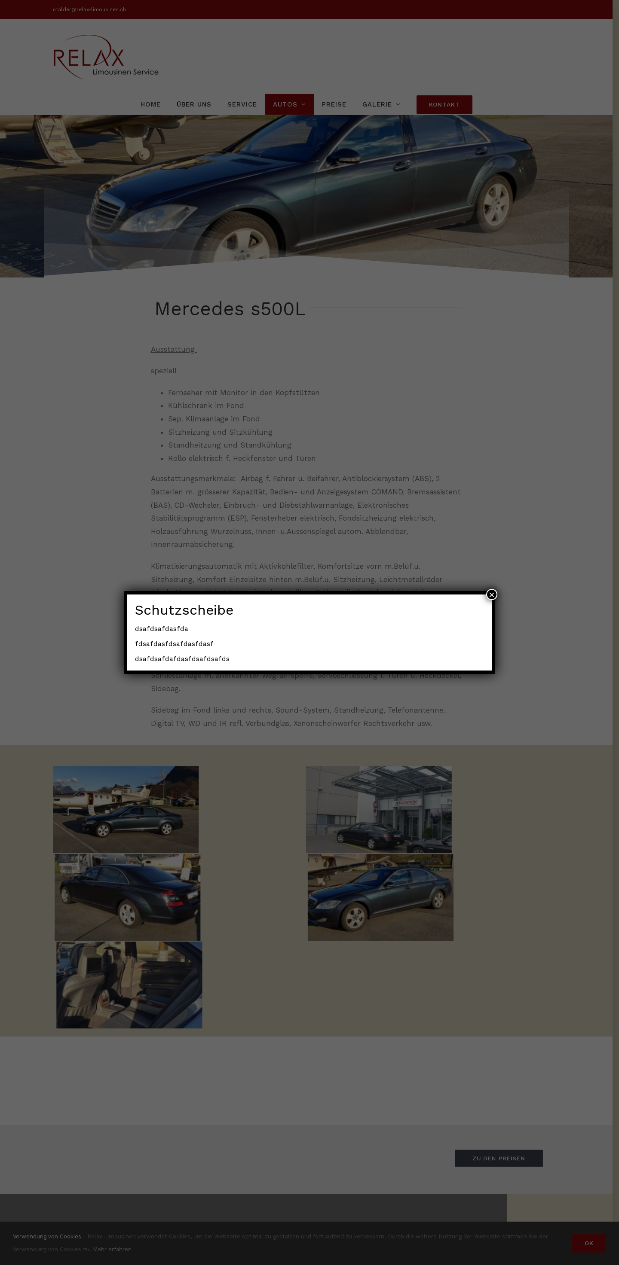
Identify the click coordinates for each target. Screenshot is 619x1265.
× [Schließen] (492, 594)
